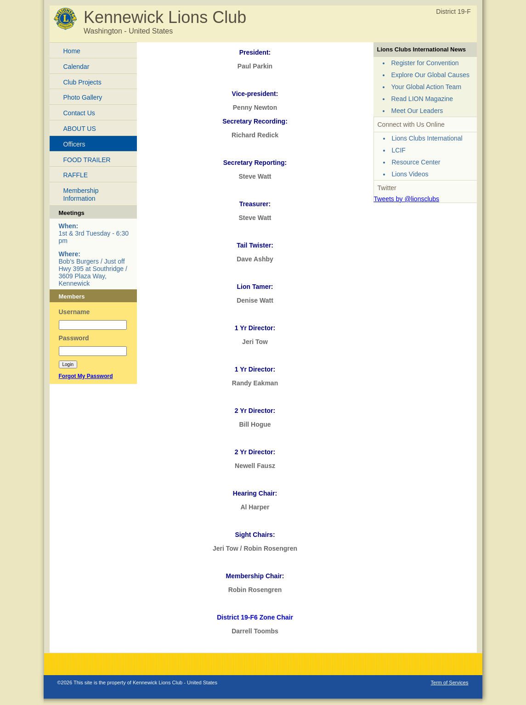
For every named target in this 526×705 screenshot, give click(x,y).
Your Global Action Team (426, 86)
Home (71, 51)
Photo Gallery (82, 97)
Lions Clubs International (427, 138)
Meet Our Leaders (417, 110)
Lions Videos (410, 174)
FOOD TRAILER (87, 160)
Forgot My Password (86, 376)
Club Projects (82, 82)
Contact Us (79, 113)
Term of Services (450, 682)
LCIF (399, 150)
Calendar (76, 66)
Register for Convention (425, 63)
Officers (74, 144)
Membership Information (81, 194)
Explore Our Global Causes (430, 75)
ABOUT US (79, 128)
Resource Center (416, 162)
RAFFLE (75, 175)
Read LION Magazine (422, 98)
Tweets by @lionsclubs (407, 199)
